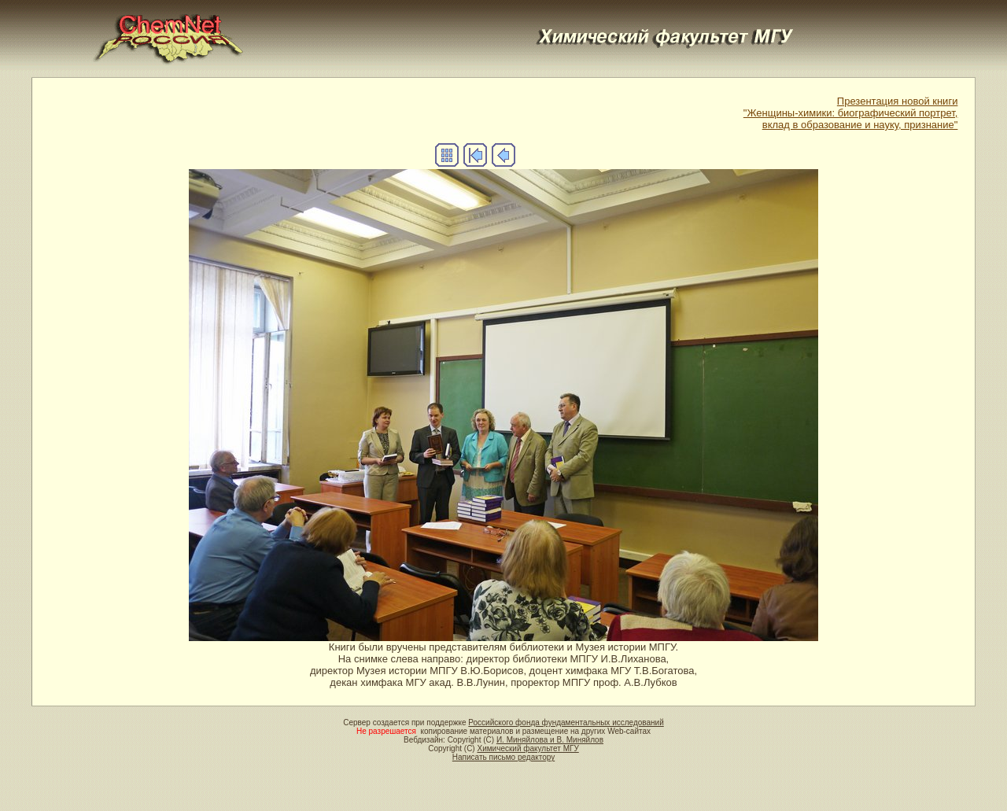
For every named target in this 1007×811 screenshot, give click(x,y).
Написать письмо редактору (503, 757)
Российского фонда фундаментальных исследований (565, 722)
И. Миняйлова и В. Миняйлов (549, 739)
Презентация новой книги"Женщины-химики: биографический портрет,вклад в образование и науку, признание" (850, 113)
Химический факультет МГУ (527, 748)
